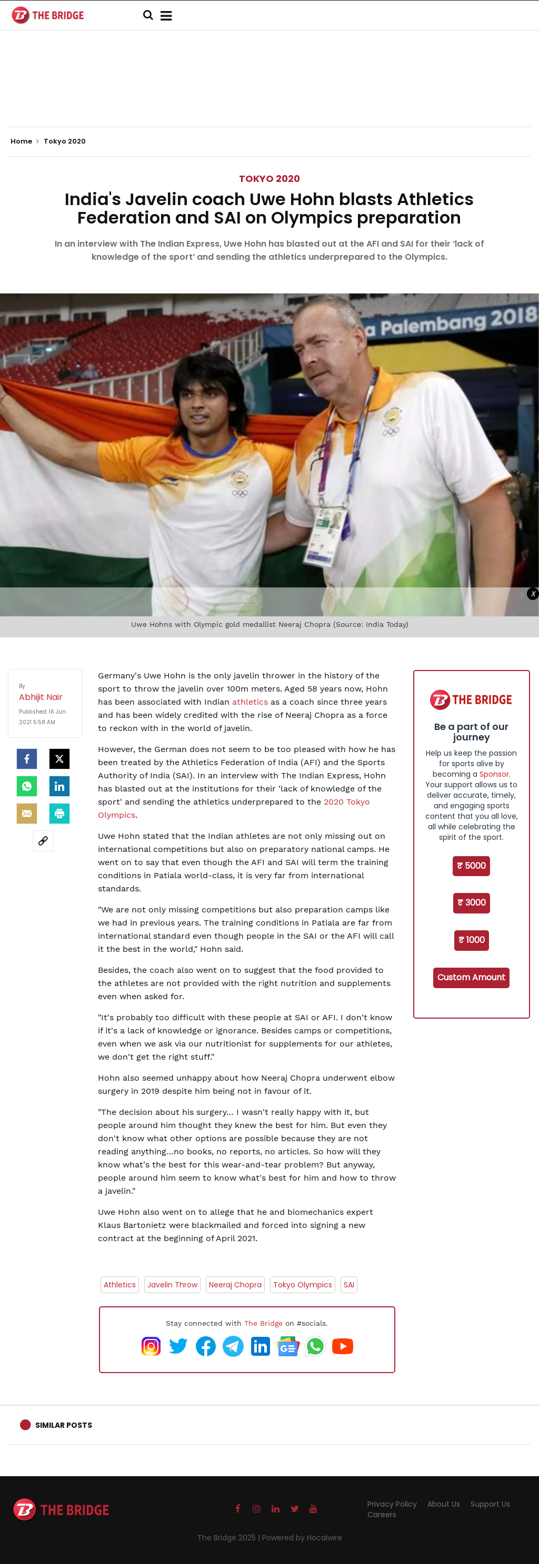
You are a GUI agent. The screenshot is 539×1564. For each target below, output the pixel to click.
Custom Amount (471, 977)
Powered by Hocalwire (302, 1537)
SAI (349, 1284)
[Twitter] (59, 758)
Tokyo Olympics (302, 1284)
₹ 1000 (471, 940)
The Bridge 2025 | (229, 1537)
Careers (381, 1514)
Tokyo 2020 (269, 178)
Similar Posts (63, 1425)
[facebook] (26, 758)
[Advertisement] (269, 94)
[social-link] (43, 840)
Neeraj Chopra (235, 1284)
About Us (443, 1504)
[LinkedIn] (59, 786)
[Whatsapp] (26, 786)
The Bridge (263, 1323)
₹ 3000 (471, 903)
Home (25, 141)
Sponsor (494, 774)
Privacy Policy (392, 1504)
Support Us (490, 1504)
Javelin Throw (172, 1284)
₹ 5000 (471, 866)
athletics (250, 702)
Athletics (120, 1284)
